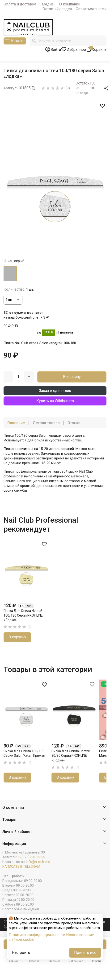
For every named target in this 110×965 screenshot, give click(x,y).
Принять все (85, 952)
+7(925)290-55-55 (31, 857)
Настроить (21, 952)
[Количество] (13, 300)
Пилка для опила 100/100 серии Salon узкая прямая (24, 753)
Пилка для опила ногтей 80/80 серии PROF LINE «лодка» (70, 755)
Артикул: (10, 88)
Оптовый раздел (57, 9)
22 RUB (48, 332)
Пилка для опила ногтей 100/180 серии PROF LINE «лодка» (23, 615)
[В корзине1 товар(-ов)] (96, 49)
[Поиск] (68, 41)
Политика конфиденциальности (37, 935)
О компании (69, 4)
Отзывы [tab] (75, 423)
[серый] (10, 273)
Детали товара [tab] (46, 423)
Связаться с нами (91, 9)
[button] (55, 808)
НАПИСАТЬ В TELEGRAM (21, 866)
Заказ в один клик (55, 390)
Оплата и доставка (20, 4)
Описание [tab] (16, 423)
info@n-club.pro (38, 862)
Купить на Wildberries (55, 401)
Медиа (48, 4)
